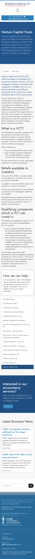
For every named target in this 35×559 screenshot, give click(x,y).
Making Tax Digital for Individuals (14, 320)
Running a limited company (14, 500)
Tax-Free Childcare (9, 363)
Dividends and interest (10, 308)
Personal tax (15, 71)
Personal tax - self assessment (13, 331)
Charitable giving (8, 299)
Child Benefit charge (10, 303)
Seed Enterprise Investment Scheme (15, 350)
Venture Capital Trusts (10, 367)
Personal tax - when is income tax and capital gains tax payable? (15, 336)
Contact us (8, 406)
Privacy (24, 502)
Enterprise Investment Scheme (13, 312)
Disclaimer (17, 502)
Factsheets (6, 71)
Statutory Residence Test (11, 354)
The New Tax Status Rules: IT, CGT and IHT (16, 325)
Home (3, 500)
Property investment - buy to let (13, 342)
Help (28, 502)
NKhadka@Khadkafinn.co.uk (17, 19)
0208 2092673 (17, 17)
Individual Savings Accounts (12, 316)
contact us (21, 286)
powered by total (10, 504)
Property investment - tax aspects (14, 346)
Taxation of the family (10, 358)
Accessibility (9, 502)
